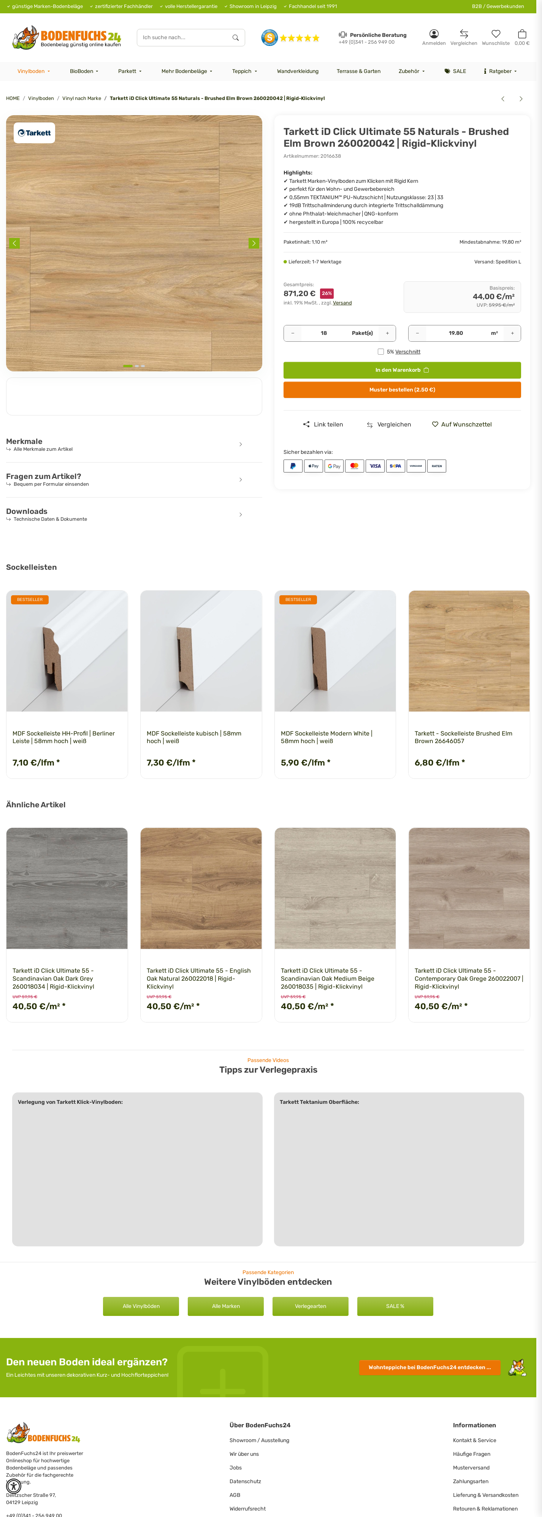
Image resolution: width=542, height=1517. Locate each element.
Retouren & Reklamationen (485, 1509)
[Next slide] (254, 243)
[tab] (128, 366)
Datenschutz (245, 1481)
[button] (434, 37)
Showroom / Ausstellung (259, 1440)
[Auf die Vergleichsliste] (389, 425)
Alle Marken (226, 1306)
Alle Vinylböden (141, 1306)
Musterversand (471, 1468)
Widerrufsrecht (248, 1509)
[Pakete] (324, 333)
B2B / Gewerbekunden (498, 6)
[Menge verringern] (292, 333)
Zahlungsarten (470, 1481)
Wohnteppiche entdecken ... (430, 1367)
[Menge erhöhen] (387, 333)
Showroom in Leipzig (253, 6)
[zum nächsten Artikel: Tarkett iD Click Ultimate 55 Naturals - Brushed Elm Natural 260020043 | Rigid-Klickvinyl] (521, 98)
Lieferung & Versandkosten (485, 1495)
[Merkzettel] (496, 37)
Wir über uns (244, 1454)
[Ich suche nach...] (182, 37)
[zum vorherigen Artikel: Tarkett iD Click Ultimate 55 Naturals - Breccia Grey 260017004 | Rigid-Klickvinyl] (503, 98)
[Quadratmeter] (456, 333)
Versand (342, 303)
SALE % (395, 1306)
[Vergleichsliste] (463, 37)
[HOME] (66, 37)
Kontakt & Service (474, 1440)
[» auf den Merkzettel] (465, 425)
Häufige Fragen (471, 1454)
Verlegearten (310, 1306)
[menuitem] (34, 71)
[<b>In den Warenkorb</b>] (12, 111)
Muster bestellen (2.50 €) (402, 390)
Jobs (236, 1468)
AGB (235, 1495)
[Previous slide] (14, 243)
